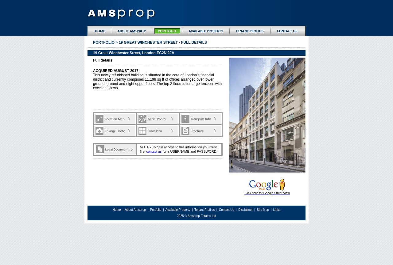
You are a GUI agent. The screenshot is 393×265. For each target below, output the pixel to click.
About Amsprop (136, 209)
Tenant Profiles (204, 209)
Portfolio (104, 42)
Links (276, 209)
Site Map (263, 209)
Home (117, 209)
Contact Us (226, 209)
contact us (153, 151)
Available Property (177, 209)
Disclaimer (245, 209)
